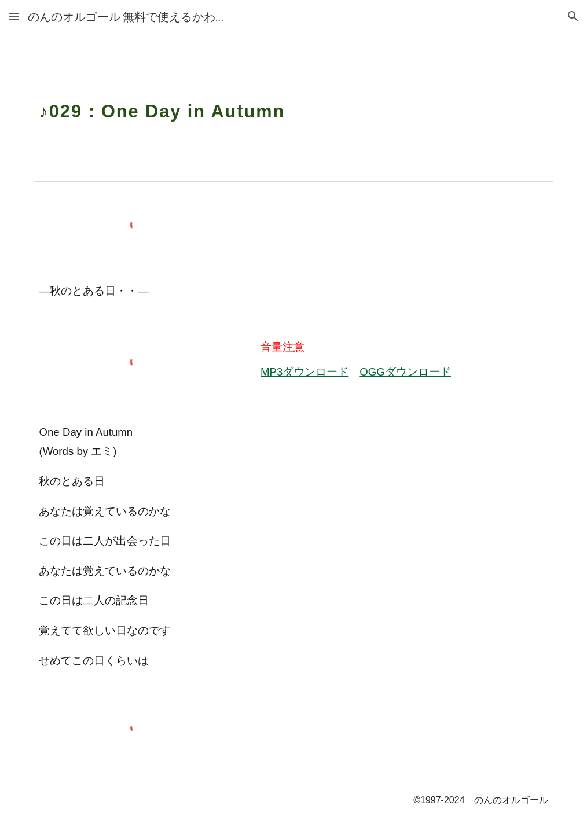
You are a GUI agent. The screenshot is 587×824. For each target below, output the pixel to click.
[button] (14, 16)
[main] (293, 104)
